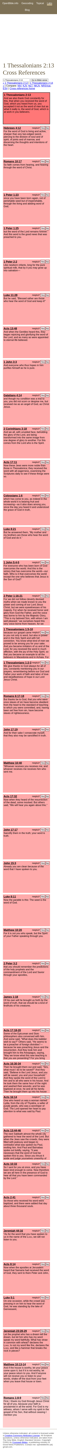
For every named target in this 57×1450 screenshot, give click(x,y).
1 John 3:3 (10, 361)
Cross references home (22, 88)
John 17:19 (11, 729)
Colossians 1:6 (13, 495)
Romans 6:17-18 (14, 696)
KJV (25, 85)
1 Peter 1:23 (11, 194)
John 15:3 (10, 863)
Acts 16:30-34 (12, 1063)
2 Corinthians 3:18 (15, 428)
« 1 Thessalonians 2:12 (15, 83)
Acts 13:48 (10, 328)
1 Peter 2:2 (10, 261)
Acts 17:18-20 (12, 1030)
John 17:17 (11, 829)
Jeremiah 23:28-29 (15, 1331)
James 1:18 (11, 996)
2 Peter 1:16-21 (13, 595)
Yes (43, 128)
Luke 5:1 (9, 1297)
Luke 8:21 (10, 529)
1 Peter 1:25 (11, 228)
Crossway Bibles (20, 1442)
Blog (27, 10)
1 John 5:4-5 (11, 562)
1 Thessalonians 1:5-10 (18, 629)
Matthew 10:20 (13, 930)
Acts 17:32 (10, 796)
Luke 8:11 (10, 896)
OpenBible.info (10, 3)
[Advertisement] (28, 38)
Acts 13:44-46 (12, 1130)
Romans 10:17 (13, 161)
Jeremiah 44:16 (13, 1230)
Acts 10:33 (10, 1163)
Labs (49, 3)
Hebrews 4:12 (12, 128)
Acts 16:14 (10, 1097)
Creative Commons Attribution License (22, 1435)
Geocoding (27, 3)
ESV (5, 88)
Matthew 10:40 (13, 762)
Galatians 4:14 (13, 395)
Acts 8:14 (10, 1264)
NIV (19, 85)
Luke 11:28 (10, 295)
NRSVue (46, 85)
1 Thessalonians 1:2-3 (17, 662)
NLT (30, 85)
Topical (40, 3)
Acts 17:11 (10, 462)
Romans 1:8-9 (12, 1397)
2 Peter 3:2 (10, 963)
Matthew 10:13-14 (15, 1364)
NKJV (37, 85)
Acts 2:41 (10, 1197)
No (47, 128)
